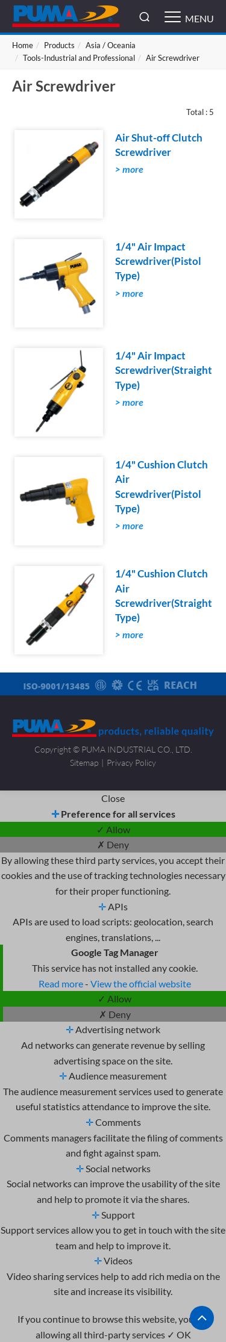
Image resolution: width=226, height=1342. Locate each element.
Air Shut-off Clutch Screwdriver (158, 144)
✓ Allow (113, 829)
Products (59, 45)
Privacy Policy (131, 762)
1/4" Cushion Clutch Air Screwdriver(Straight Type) (163, 595)
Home (22, 45)
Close (113, 798)
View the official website (140, 983)
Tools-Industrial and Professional (79, 58)
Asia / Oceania (111, 45)
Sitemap (84, 762)
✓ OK (179, 1334)
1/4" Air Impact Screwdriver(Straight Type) (163, 370)
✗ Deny (113, 844)
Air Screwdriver (172, 58)
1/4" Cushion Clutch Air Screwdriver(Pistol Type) (161, 486)
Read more (62, 983)
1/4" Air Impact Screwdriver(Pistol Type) (158, 261)
